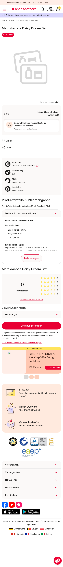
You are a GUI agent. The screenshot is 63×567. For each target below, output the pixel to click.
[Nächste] (36, 377)
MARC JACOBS (18, 182)
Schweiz (17, 534)
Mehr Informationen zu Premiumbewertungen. (22, 343)
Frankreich (32, 534)
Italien (46, 534)
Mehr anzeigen (31, 258)
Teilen (6, 147)
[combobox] (31, 314)
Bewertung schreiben (31, 326)
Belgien (32, 529)
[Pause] (31, 377)
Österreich (47, 529)
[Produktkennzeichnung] (37, 165)
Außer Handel (8, 35)
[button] (31, 213)
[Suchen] (42, 9)
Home (4, 20)
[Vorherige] (26, 377)
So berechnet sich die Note (31, 300)
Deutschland (17, 529)
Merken (7, 140)
